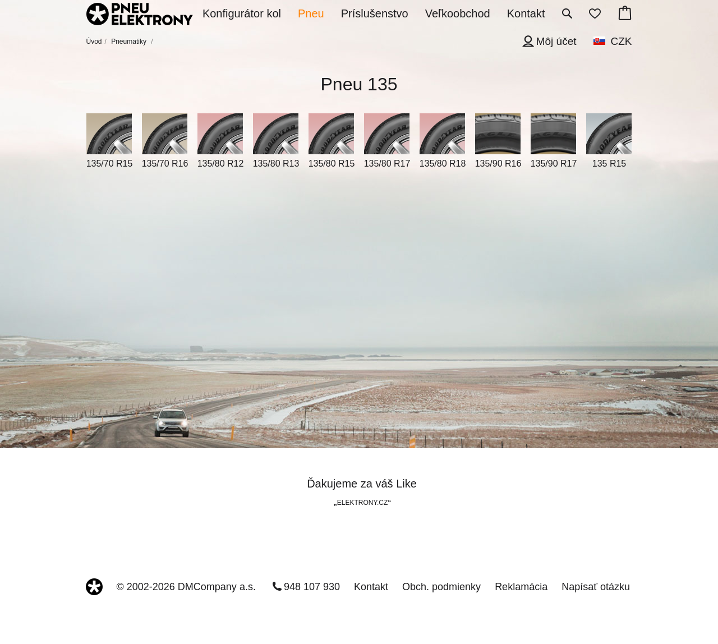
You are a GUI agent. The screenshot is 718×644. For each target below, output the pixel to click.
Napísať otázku (595, 586)
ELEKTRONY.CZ (362, 503)
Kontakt (371, 586)
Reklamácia (521, 586)
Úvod (94, 41)
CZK (621, 41)
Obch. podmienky (441, 586)
